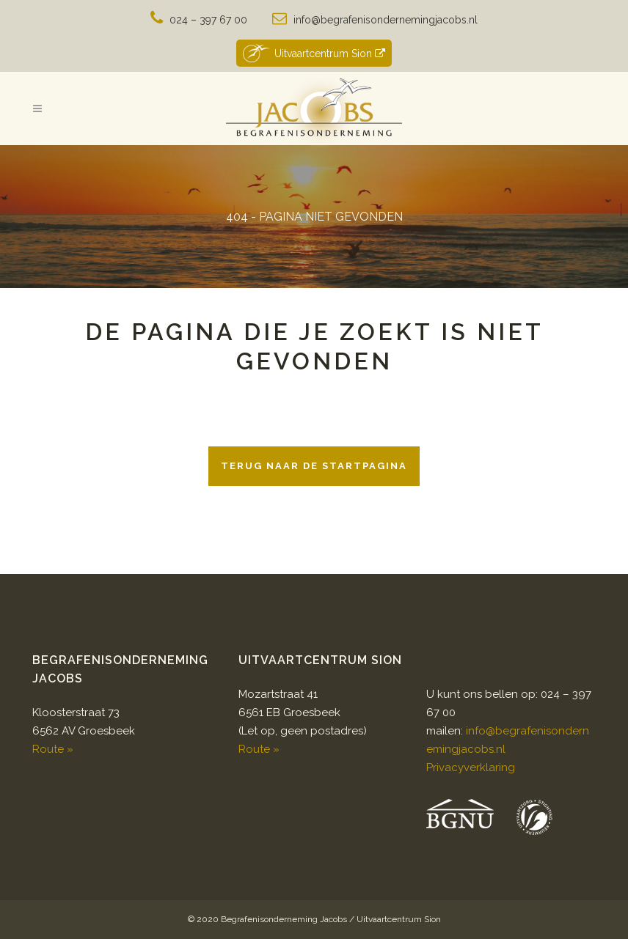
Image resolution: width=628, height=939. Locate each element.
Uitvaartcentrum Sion (314, 53)
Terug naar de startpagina (314, 465)
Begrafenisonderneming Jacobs (284, 919)
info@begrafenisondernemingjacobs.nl (385, 20)
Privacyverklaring (470, 767)
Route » (52, 749)
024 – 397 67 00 (208, 20)
